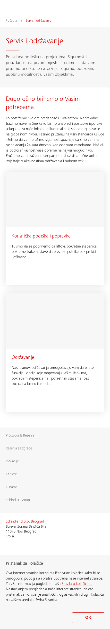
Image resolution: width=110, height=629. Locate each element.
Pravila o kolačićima (77, 584)
